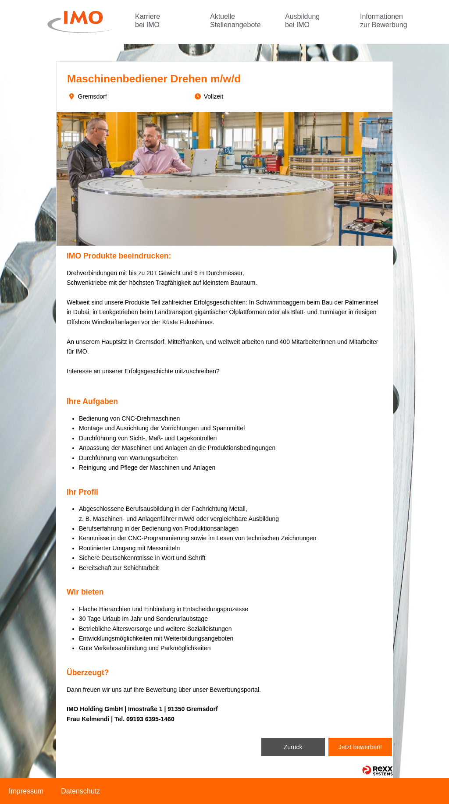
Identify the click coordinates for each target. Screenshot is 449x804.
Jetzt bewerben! (360, 747)
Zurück (293, 747)
